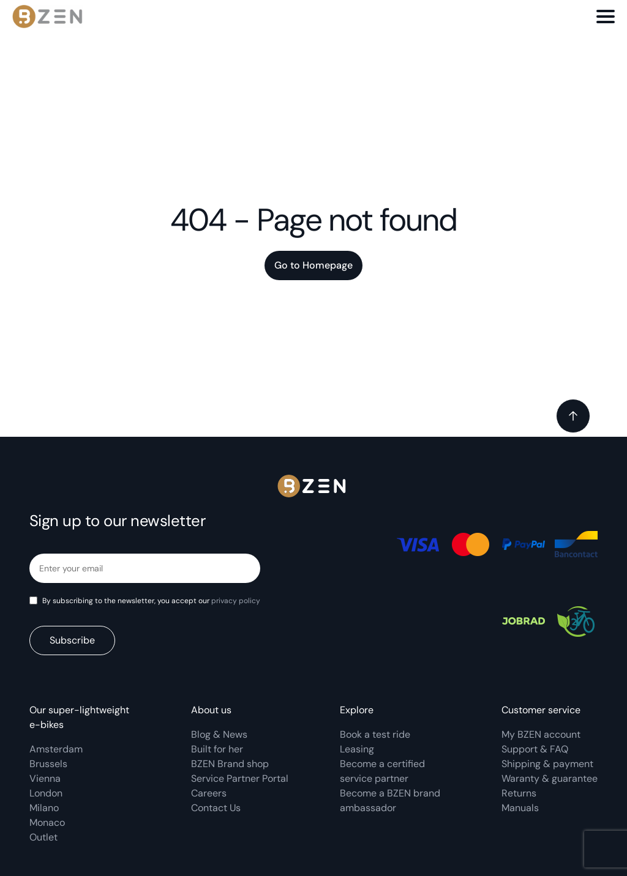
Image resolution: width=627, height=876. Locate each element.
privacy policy (235, 601)
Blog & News (219, 734)
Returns (518, 793)
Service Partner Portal (239, 778)
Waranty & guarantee (549, 778)
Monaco (47, 822)
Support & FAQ (534, 749)
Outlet (43, 837)
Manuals (520, 807)
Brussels (48, 763)
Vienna (45, 778)
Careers (209, 793)
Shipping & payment (547, 763)
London (45, 793)
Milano (44, 807)
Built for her (217, 749)
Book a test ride (375, 734)
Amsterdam (56, 749)
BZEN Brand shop (230, 763)
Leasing (357, 749)
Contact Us (216, 807)
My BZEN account (540, 734)
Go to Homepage (313, 265)
